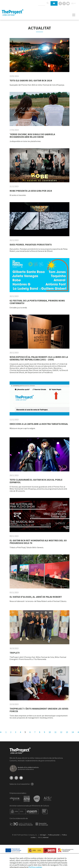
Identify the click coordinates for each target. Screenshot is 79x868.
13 (67, 732)
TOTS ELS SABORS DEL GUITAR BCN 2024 (31, 80)
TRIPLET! (15, 652)
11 (55, 732)
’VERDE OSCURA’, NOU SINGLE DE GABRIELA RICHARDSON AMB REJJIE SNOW (32, 135)
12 (61, 732)
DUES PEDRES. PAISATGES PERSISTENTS (31, 244)
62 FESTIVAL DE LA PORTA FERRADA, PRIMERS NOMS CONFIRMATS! (37, 302)
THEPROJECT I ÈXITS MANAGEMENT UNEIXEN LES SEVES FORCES (39, 710)
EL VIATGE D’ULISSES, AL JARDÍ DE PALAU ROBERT (36, 596)
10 (50, 732)
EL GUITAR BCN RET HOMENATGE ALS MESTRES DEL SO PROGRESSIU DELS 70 (38, 541)
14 (73, 732)
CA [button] (72, 3)
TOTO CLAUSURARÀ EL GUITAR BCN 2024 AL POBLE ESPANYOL (36, 481)
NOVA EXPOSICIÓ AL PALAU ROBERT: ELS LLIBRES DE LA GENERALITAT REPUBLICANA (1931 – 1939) (39, 358)
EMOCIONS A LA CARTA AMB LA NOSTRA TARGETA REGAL (39, 423)
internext (45, 837)
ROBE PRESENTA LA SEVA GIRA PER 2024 (31, 190)
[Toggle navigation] (73, 14)
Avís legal (43, 835)
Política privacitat (54, 835)
